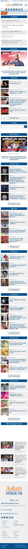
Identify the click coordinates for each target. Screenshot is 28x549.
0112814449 (7, 510)
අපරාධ (16, 537)
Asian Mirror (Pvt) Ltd (21, 547)
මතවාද (16, 523)
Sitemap (3, 547)
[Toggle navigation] (26, 5)
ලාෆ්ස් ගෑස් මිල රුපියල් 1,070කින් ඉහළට (12, 31)
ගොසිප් (16, 521)
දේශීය (4, 531)
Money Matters (19, 525)
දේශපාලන (17, 531)
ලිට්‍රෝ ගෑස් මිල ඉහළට (18, 13)
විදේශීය (4, 533)
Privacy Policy (4, 545)
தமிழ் (6, 1)
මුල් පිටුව (4, 521)
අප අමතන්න (5, 527)
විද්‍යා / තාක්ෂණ (6, 537)
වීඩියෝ (4, 523)
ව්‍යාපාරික (16, 535)
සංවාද (4, 525)
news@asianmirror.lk (10, 514)
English (2, 1)
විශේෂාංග (5, 535)
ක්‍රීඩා (15, 533)
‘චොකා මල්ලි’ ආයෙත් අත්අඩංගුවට (10, 20)
